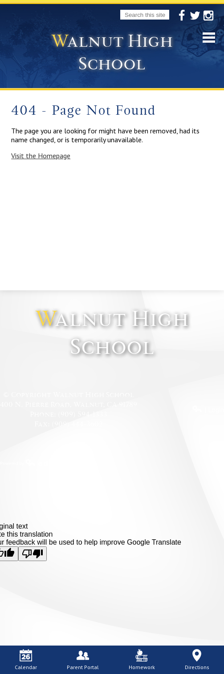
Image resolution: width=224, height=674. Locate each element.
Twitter (195, 16)
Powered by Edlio (31, 462)
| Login (208, 409)
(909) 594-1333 (82, 414)
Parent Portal (83, 659)
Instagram (208, 16)
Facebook (181, 16)
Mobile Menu (209, 37)
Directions (197, 659)
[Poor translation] (32, 553)
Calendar (26, 659)
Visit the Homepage (40, 155)
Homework (142, 659)
